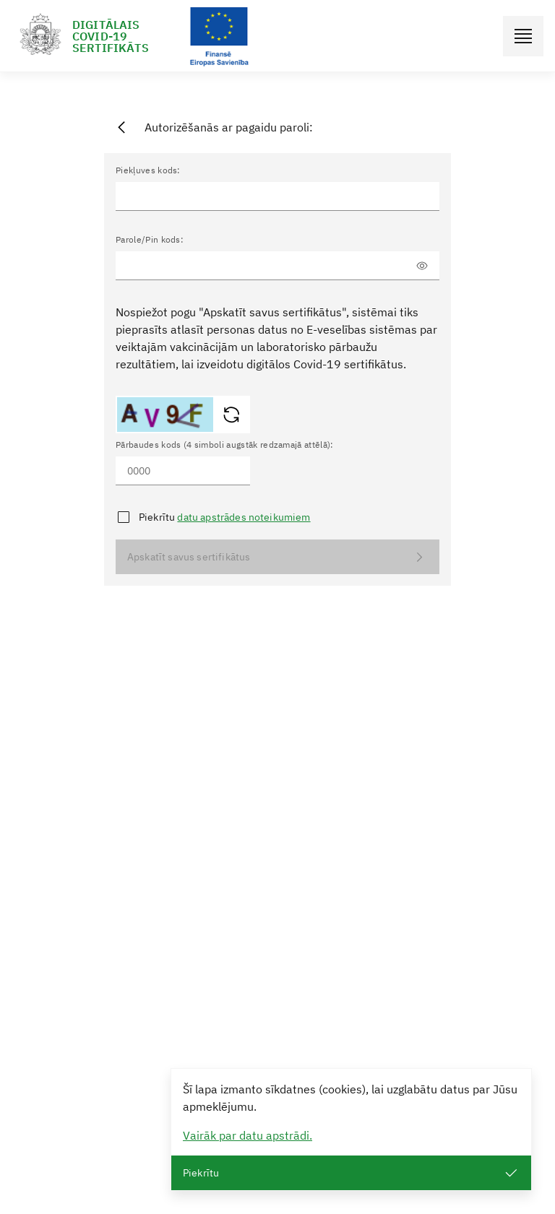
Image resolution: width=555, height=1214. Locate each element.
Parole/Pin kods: (150, 239)
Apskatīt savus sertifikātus (277, 557)
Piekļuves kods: (148, 170)
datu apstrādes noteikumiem (243, 517)
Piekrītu (225, 517)
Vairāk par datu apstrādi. (247, 1135)
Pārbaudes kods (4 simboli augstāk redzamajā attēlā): (225, 444)
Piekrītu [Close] (351, 1173)
